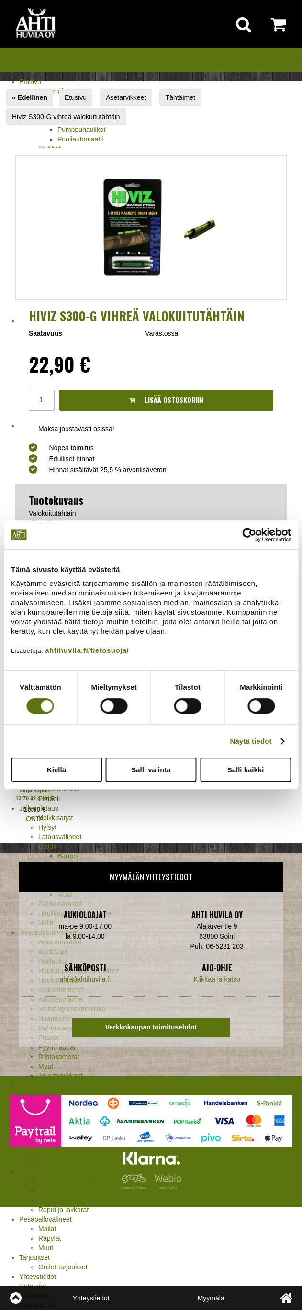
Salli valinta (151, 770)
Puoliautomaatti (80, 139)
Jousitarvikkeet (60, 1076)
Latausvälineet (59, 837)
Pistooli (49, 798)
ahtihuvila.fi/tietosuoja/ (87, 650)
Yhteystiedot (37, 1276)
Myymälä (211, 1298)
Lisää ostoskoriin (166, 400)
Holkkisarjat (55, 818)
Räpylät (49, 1238)
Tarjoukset (34, 1257)
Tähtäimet (180, 97)
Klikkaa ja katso (217, 979)
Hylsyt (47, 827)
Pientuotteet (56, 1200)
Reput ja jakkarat (63, 1209)
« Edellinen (29, 97)
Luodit (47, 846)
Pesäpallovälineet (45, 1219)
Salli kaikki (245, 770)
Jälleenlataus (38, 808)
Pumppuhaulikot (81, 129)
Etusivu (30, 82)
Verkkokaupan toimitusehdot (151, 1027)
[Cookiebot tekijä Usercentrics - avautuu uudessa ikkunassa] (249, 535)
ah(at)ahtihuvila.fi (85, 979)
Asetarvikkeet (126, 97)
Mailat (47, 1229)
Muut (45, 1066)
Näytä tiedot (251, 741)
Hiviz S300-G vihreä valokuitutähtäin (66, 116)
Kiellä (56, 770)
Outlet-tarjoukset (63, 1267)
